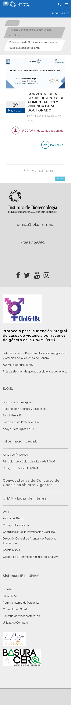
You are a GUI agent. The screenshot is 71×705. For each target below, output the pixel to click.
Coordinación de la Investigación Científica (29, 531)
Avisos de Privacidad (15, 454)
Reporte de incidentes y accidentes (24, 408)
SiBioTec (8, 589)
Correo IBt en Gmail (15, 609)
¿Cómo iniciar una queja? (18, 364)
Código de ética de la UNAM (20, 468)
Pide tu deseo (32, 242)
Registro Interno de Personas (20, 602)
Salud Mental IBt (12, 415)
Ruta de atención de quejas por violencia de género (34, 371)
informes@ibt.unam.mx (32, 224)
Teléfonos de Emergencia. (19, 402)
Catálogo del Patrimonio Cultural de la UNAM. (31, 556)
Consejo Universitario (16, 525)
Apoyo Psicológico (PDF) (18, 428)
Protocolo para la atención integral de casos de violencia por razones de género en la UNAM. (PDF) (35, 335)
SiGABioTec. (10, 596)
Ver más (60, 178)
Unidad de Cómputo (15, 622)
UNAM (7, 511)
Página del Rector (13, 518)
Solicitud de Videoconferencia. (22, 615)
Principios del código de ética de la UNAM (29, 461)
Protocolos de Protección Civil (21, 422)
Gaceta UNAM (11, 549)
